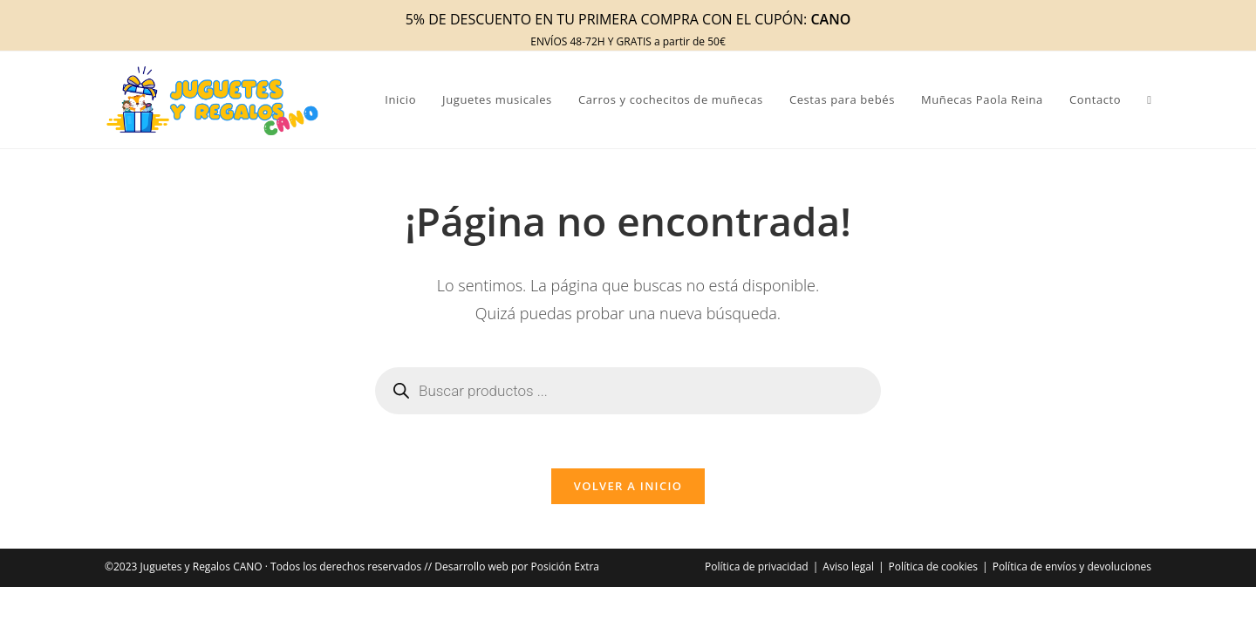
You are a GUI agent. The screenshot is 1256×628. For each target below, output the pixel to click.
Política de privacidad (757, 574)
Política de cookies (934, 574)
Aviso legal (848, 574)
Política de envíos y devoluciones (1072, 574)
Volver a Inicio (628, 494)
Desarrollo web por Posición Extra (516, 574)
